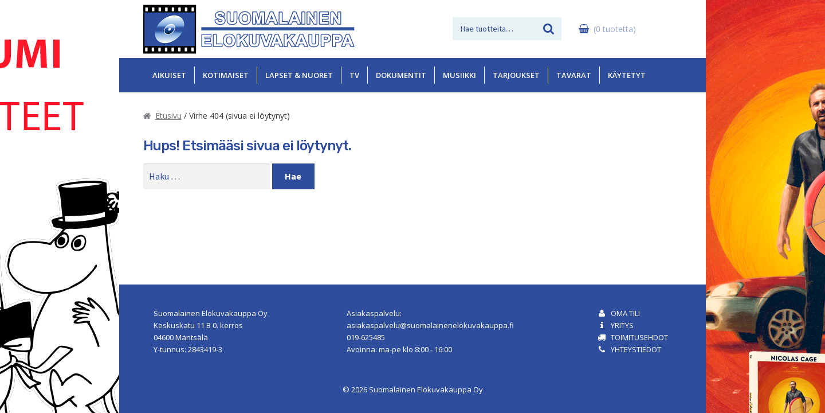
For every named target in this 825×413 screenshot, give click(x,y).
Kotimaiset (226, 75)
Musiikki (459, 75)
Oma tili (625, 313)
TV (354, 75)
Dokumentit (401, 75)
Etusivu (168, 115)
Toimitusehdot (639, 337)
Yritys (622, 325)
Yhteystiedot (636, 349)
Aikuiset (169, 75)
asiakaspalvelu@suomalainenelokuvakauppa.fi (430, 325)
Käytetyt (627, 75)
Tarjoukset (516, 75)
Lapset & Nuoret (299, 75)
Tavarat (573, 75)
